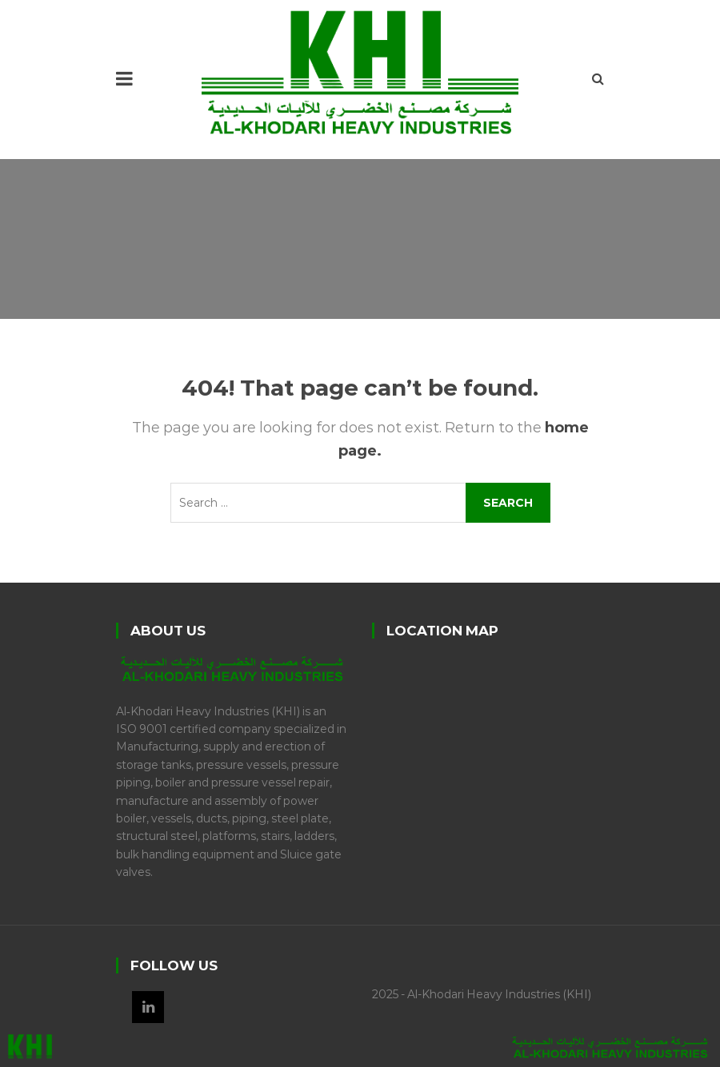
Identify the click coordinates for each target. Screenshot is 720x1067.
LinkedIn (148, 1007)
